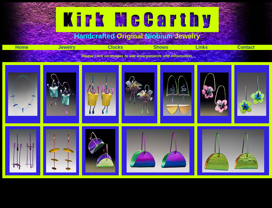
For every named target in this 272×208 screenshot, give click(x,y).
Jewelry (66, 47)
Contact (246, 47)
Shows (161, 47)
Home (21, 47)
